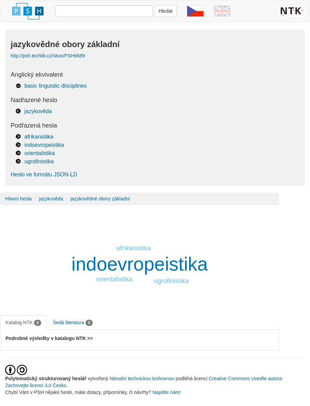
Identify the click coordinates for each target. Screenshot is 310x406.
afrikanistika (38, 137)
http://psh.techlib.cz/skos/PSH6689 (48, 55)
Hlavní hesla (18, 198)
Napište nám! (166, 392)
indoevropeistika (44, 145)
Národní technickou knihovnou (142, 378)
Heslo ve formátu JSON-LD (44, 174)
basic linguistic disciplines (55, 86)
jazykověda (38, 111)
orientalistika (39, 153)
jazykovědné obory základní (100, 198)
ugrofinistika (39, 161)
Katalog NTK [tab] (23, 323)
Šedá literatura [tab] (73, 323)
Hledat (165, 11)
